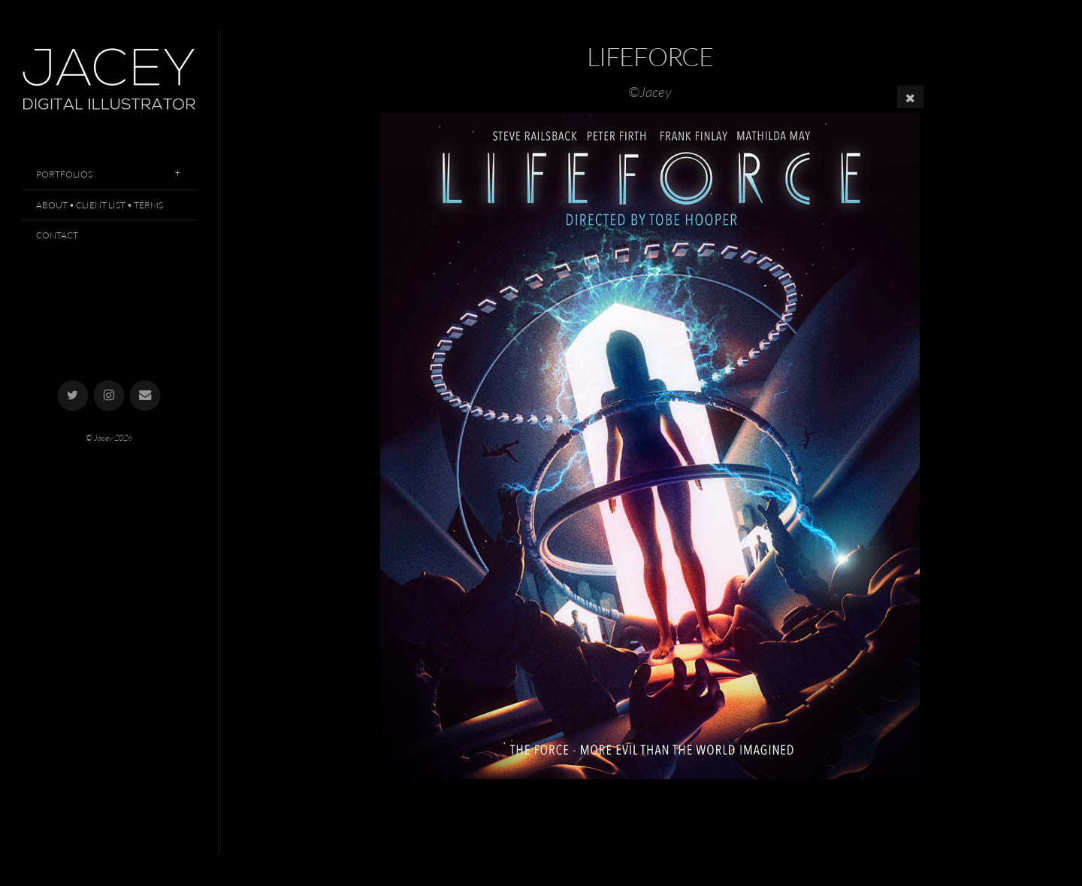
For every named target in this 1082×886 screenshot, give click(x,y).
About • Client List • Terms (99, 205)
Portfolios (64, 174)
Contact (57, 235)
